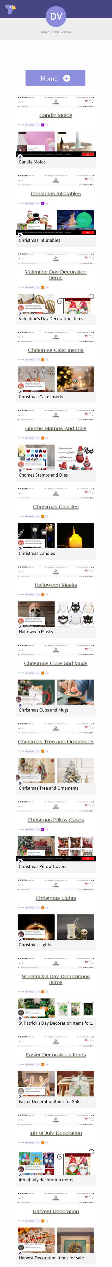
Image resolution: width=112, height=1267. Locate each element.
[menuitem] (55, 78)
